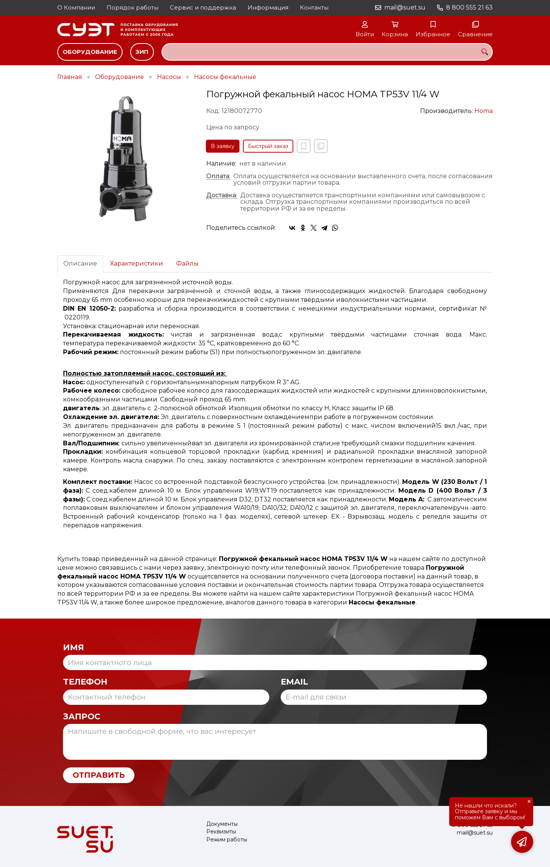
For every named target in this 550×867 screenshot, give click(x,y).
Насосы (169, 77)
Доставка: (221, 195)
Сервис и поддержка (203, 7)
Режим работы (226, 840)
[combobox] (327, 52)
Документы (222, 824)
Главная (69, 77)
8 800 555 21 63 (469, 7)
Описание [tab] (80, 263)
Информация (267, 7)
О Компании (76, 7)
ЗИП (142, 51)
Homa (483, 110)
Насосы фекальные (225, 77)
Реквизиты (221, 832)
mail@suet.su (404, 7)
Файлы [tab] (187, 263)
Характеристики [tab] (136, 263)
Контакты (314, 7)
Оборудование (90, 51)
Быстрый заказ (268, 146)
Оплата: (218, 176)
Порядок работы (133, 7)
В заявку (223, 146)
